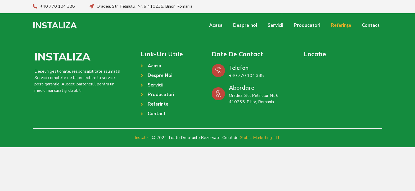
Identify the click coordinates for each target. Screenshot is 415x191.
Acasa (216, 25)
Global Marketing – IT (260, 138)
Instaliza (143, 138)
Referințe (341, 25)
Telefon (239, 67)
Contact (371, 25)
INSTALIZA (55, 25)
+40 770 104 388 (57, 6)
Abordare (241, 87)
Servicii (275, 25)
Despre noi (245, 25)
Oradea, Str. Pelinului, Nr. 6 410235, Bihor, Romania (144, 6)
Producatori (307, 25)
